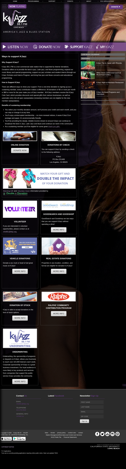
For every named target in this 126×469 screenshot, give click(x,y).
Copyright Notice (7, 447)
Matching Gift (8, 191)
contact (80, 432)
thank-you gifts (54, 126)
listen (46, 432)
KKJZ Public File (56, 437)
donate (53, 432)
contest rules (72, 432)
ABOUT (88, 1)
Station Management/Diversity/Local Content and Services (64, 435)
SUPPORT (52, 1)
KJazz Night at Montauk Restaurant (110, 82)
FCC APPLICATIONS (107, 1)
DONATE (115, 7)
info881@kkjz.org (9, 232)
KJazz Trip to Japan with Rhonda (109, 63)
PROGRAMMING (33, 1)
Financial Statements (70, 437)
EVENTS (70, 1)
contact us (20, 416)
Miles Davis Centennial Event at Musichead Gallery (108, 74)
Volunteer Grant (24, 191)
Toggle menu (14, 6)
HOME (15, 1)
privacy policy (61, 432)
